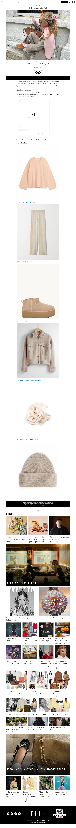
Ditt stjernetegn (56, 2)
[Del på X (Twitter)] (39, 72)
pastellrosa (32, 92)
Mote (8, 2)
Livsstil (26, 2)
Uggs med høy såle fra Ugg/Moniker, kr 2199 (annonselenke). (29, 320)
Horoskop (13, 2)
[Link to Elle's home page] (38, 813)
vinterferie (24, 81)
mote (38, 510)
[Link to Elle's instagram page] (8, 813)
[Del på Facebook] (36, 72)
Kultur (31, 2)
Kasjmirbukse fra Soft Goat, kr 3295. (24, 261)
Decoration (37, 2)
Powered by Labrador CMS (38, 826)
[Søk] (70, 2)
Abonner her (64, 2)
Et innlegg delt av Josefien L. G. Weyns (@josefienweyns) (33, 133)
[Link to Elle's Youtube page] (15, 813)
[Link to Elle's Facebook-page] (12, 813)
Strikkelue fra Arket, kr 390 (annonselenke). (25, 498)
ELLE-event (47, 2)
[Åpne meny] (2, 2)
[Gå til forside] (4, 2)
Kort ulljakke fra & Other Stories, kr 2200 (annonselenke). (28, 380)
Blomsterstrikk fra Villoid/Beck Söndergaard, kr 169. (27, 439)
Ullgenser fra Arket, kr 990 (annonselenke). (25, 202)
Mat (43, 2)
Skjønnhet (20, 2)
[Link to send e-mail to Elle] (19, 813)
